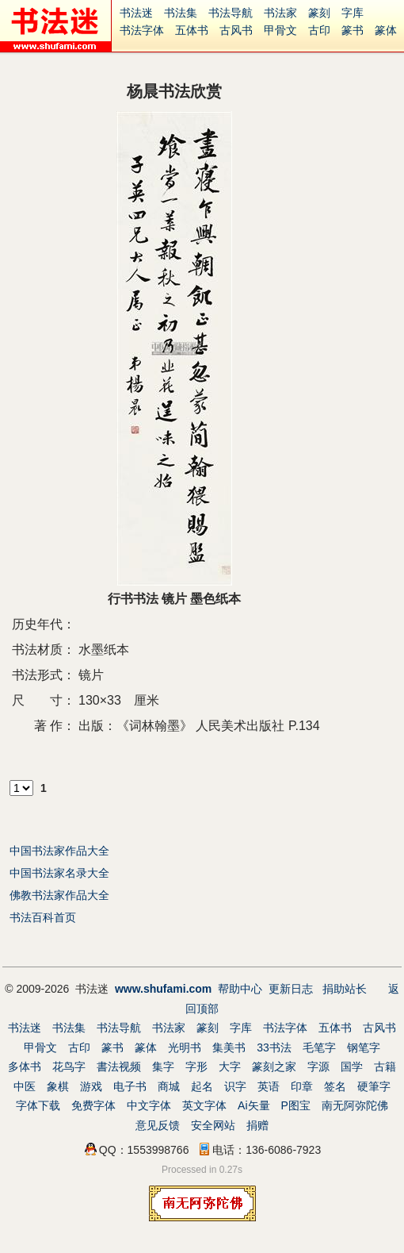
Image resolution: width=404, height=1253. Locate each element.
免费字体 (93, 1105)
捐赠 (257, 1125)
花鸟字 (69, 1066)
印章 (302, 1086)
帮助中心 (240, 988)
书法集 (180, 12)
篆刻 (319, 12)
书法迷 (136, 12)
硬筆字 (374, 1086)
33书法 (274, 1047)
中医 (24, 1086)
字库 (352, 12)
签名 (335, 1086)
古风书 (236, 30)
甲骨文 (280, 30)
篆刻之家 (274, 1066)
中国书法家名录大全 (59, 873)
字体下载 (38, 1105)
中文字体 (149, 1105)
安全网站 (213, 1125)
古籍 (385, 1066)
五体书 (191, 30)
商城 (169, 1086)
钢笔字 (363, 1047)
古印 (319, 30)
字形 (196, 1066)
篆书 (352, 30)
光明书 (184, 1047)
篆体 (386, 30)
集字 (163, 1066)
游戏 (91, 1086)
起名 (202, 1086)
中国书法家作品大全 (59, 850)
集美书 (229, 1047)
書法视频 (119, 1066)
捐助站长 (344, 988)
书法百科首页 (43, 917)
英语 (268, 1086)
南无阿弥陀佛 (355, 1105)
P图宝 (296, 1105)
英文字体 (204, 1105)
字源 (318, 1066)
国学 (352, 1066)
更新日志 (291, 988)
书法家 (280, 12)
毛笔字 (319, 1047)
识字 (235, 1086)
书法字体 (142, 30)
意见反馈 (157, 1125)
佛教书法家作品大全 (59, 895)
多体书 (24, 1066)
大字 (230, 1066)
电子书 (130, 1086)
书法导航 (230, 12)
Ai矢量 (253, 1105)
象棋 (58, 1086)
